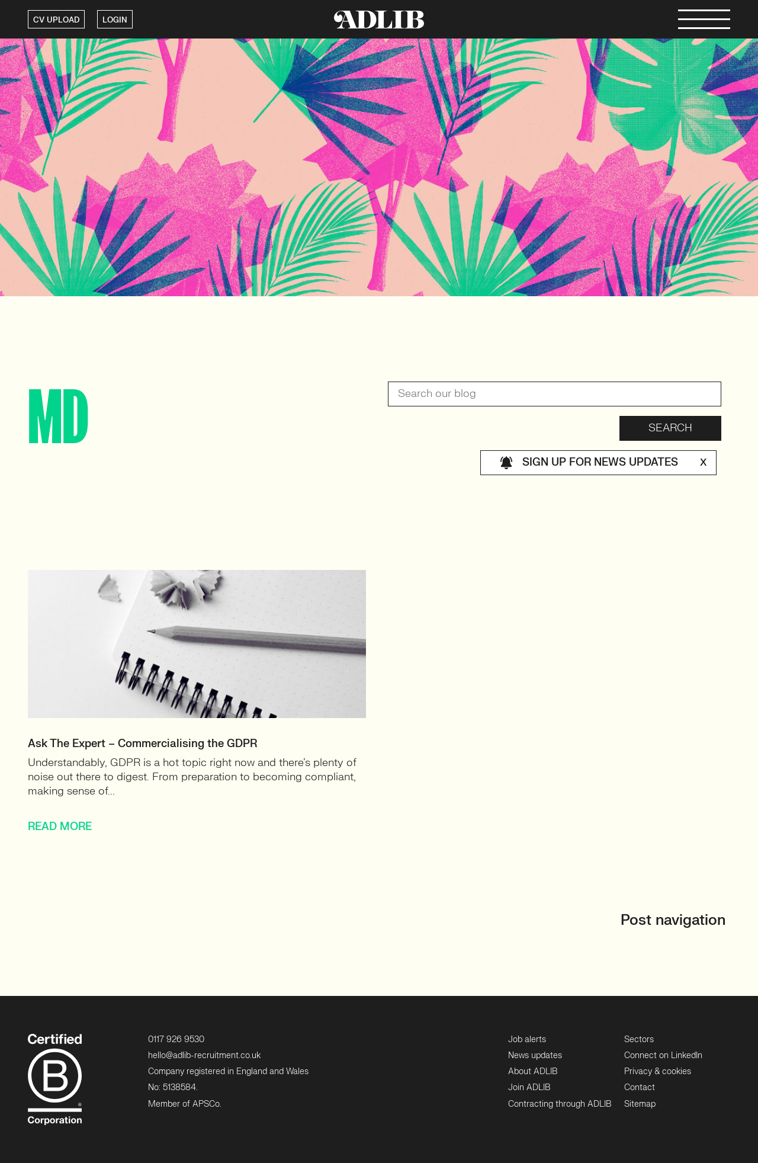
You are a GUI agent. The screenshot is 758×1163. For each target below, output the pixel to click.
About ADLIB (532, 1071)
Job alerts (527, 1039)
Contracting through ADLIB (559, 1104)
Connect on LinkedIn (663, 1055)
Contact (639, 1087)
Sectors (639, 1039)
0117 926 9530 (176, 1039)
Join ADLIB (529, 1087)
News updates (535, 1055)
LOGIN (114, 20)
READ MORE (60, 827)
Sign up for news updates (603, 462)
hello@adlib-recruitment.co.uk (204, 1055)
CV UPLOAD (56, 20)
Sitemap (640, 1104)
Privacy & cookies (657, 1071)
